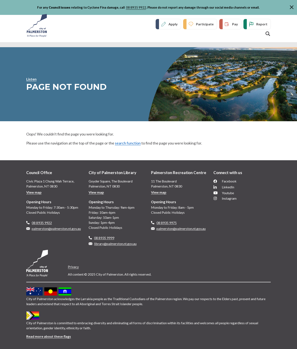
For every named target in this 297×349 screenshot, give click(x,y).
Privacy (73, 267)
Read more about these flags (48, 336)
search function (128, 143)
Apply (173, 24)
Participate (205, 24)
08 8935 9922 (136, 7)
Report (261, 24)
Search (268, 34)
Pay (235, 24)
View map (34, 192)
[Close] (292, 6)
